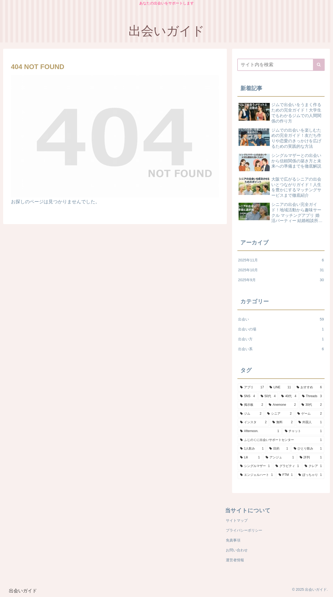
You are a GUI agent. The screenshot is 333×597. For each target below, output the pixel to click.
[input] (281, 65)
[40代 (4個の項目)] (289, 396)
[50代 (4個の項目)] (268, 396)
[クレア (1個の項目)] (313, 466)
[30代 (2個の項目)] (311, 405)
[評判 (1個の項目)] (310, 457)
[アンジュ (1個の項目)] (279, 457)
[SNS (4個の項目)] (247, 396)
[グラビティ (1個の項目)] (287, 466)
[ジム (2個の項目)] (251, 414)
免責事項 (233, 540)
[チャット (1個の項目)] (303, 431)
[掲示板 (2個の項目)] (251, 405)
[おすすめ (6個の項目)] (309, 387)
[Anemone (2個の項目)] (282, 405)
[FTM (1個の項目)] (285, 475)
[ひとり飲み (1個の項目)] (307, 449)
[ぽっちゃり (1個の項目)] (310, 475)
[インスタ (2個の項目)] (253, 422)
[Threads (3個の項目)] (312, 396)
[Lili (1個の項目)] (250, 457)
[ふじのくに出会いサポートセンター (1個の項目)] (281, 440)
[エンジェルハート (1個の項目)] (256, 475)
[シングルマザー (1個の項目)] (255, 466)
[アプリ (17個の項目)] (252, 387)
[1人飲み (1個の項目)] (252, 449)
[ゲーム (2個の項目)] (309, 414)
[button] (319, 65)
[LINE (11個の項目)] (280, 387)
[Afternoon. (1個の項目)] (259, 431)
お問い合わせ (237, 550)
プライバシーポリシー (244, 530)
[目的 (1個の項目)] (278, 449)
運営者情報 (235, 560)
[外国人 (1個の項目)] (310, 422)
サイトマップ (237, 520)
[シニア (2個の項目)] (279, 414)
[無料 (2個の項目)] (282, 422)
